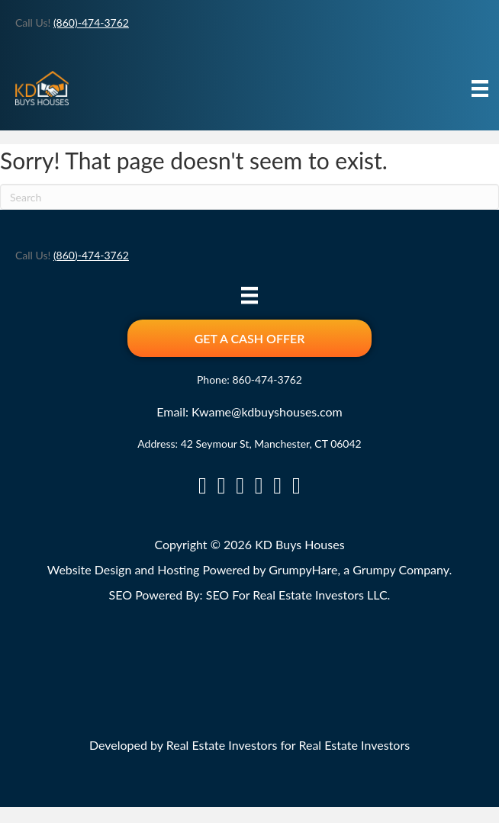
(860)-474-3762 (91, 22)
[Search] (249, 197)
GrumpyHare (303, 569)
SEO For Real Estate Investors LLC (297, 594)
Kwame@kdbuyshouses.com (267, 411)
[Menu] (480, 88)
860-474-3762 (267, 379)
